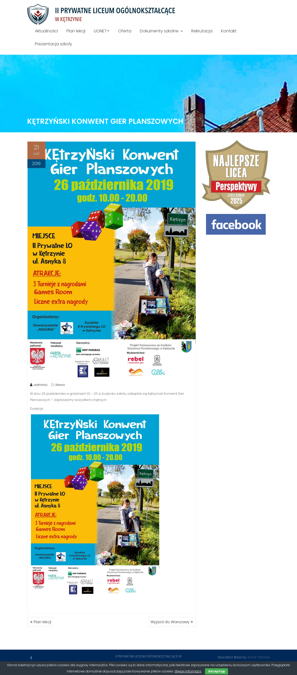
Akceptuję (216, 671)
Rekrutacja (201, 31)
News (60, 385)
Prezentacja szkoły (53, 44)
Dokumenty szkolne (159, 31)
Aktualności (46, 31)
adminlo (39, 385)
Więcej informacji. (188, 671)
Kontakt (229, 31)
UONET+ (102, 31)
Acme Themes (258, 657)
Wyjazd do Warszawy (169, 621)
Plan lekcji (75, 31)
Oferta (124, 31)
